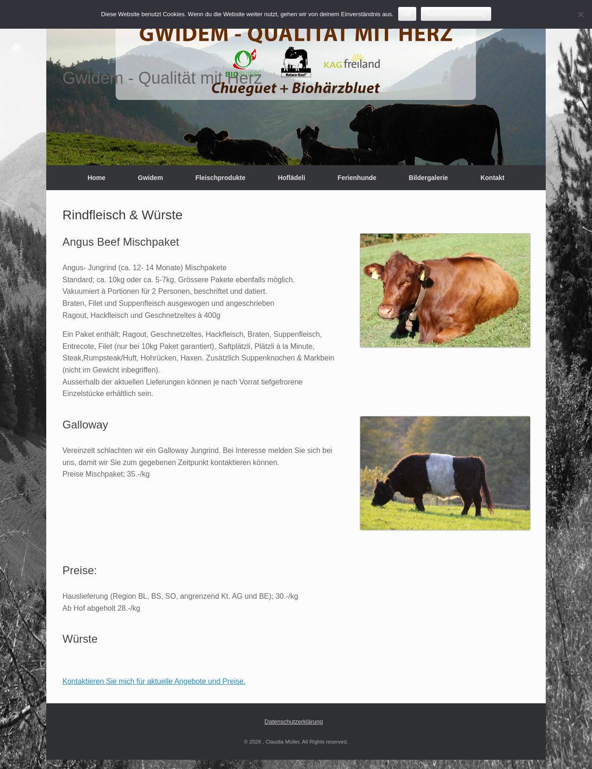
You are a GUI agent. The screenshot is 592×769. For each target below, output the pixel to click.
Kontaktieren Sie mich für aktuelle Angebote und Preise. (154, 681)
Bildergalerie (428, 177)
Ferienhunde (357, 177)
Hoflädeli (291, 177)
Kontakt (493, 177)
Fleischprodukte (221, 177)
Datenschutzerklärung (294, 721)
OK (407, 14)
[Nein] (580, 14)
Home (96, 177)
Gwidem (150, 177)
